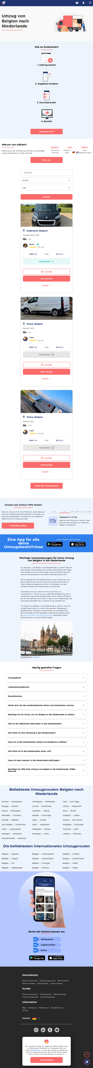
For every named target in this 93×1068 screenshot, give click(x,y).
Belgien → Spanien (10, 854)
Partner (25, 1010)
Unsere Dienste (56, 983)
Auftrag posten (46, 994)
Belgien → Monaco (40, 868)
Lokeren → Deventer (72, 834)
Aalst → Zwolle (39, 820)
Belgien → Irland (70, 863)
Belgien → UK (8, 863)
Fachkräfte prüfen (17, 526)
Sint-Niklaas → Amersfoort (14, 824)
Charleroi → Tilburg (41, 811)
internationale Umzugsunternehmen (37, 615)
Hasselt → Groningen (41, 815)
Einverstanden (46, 1060)
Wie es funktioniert (30, 981)
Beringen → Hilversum (12, 834)
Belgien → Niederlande (12, 868)
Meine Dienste (63, 981)
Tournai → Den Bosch (72, 820)
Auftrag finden (42, 983)
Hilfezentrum (43, 1008)
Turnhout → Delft (70, 829)
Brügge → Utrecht (10, 806)
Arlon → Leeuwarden (11, 829)
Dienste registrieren (48, 981)
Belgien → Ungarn (10, 858)
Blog (24, 1008)
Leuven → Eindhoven (41, 806)
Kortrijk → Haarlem (10, 820)
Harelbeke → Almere (41, 829)
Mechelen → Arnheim (11, 815)
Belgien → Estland (71, 854)
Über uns (46, 160)
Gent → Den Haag (71, 802)
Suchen (46, 197)
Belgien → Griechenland (43, 854)
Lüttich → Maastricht (72, 806)
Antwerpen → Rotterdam (43, 802)
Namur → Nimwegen (11, 811)
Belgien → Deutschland (42, 858)
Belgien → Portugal (41, 863)
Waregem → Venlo (40, 834)
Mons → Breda (69, 811)
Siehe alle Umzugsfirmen (46, 486)
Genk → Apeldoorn (41, 824)
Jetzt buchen (46, 279)
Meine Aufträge (28, 983)
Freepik (36, 657)
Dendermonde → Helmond (14, 838)
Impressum (32, 1008)
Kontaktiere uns (57, 1008)
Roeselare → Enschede (73, 824)
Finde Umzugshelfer (30, 997)
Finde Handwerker (47, 997)
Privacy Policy (35, 1050)
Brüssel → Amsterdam (12, 802)
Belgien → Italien (70, 868)
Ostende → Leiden (71, 815)
